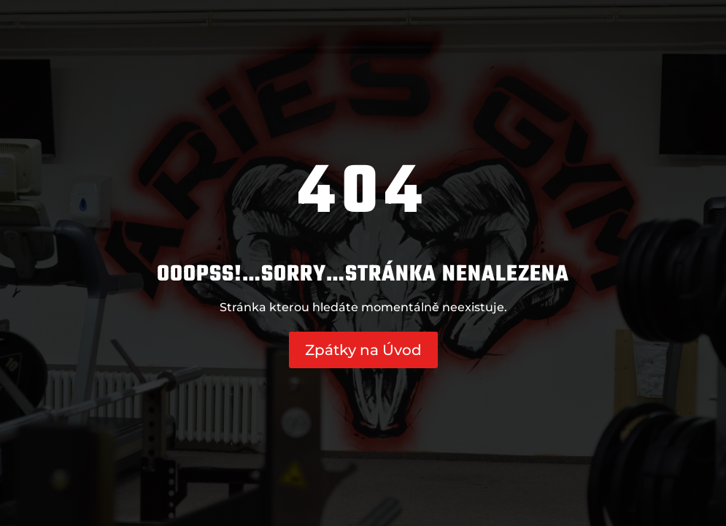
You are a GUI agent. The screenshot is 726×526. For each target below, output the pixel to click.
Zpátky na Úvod (363, 350)
